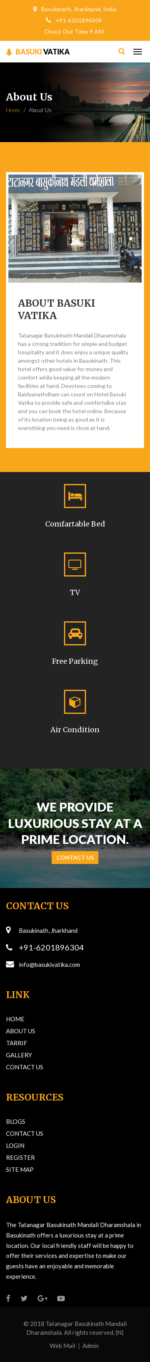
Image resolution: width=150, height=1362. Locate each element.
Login (15, 1145)
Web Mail (62, 1345)
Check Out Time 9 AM (74, 31)
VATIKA (38, 51)
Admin (90, 1345)
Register (20, 1157)
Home (13, 109)
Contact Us (75, 857)
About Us (20, 1031)
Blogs (15, 1121)
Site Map (20, 1169)
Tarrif (16, 1043)
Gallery (19, 1055)
